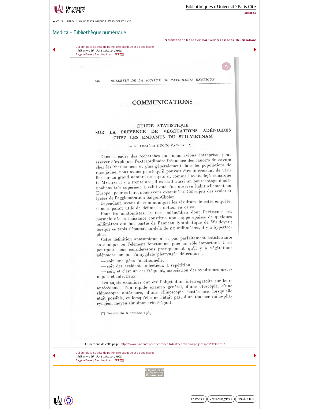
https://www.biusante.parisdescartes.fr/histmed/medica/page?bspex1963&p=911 (173, 344)
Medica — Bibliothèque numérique (89, 32)
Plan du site (245, 399)
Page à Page (84, 54)
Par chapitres (103, 54)
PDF (119, 54)
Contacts (196, 399)
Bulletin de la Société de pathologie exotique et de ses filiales (115, 47)
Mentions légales (219, 399)
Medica (250, 13)
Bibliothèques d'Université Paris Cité (221, 6)
